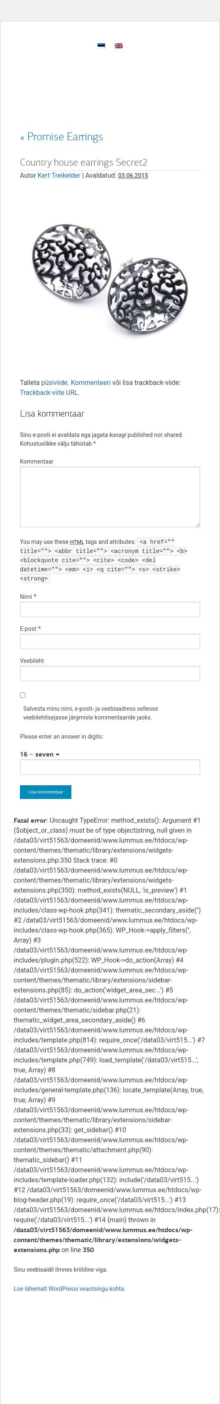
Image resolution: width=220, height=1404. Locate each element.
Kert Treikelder (59, 175)
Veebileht (32, 660)
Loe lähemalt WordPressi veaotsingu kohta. (69, 1288)
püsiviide (55, 383)
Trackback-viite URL (49, 393)
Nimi (26, 596)
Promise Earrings (61, 136)
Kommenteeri (91, 383)
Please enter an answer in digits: (61, 736)
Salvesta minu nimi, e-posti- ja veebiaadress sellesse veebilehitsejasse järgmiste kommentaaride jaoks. (90, 713)
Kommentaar (37, 461)
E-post (28, 628)
